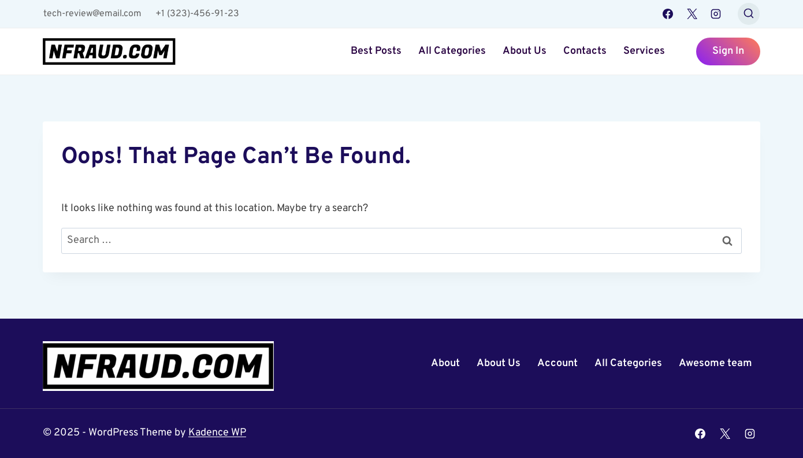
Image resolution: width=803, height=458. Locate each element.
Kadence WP (217, 432)
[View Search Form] (749, 14)
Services (644, 51)
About (445, 363)
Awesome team (715, 363)
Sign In (728, 51)
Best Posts (376, 51)
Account (557, 363)
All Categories (452, 51)
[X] (692, 13)
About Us (525, 51)
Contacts (585, 51)
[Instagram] (715, 13)
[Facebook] (667, 13)
